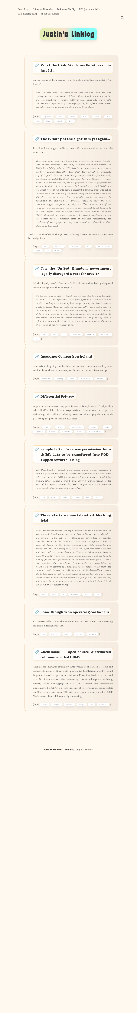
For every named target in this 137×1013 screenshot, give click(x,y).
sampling (54, 582)
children (80, 669)
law (62, 455)
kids (91, 669)
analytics (65, 957)
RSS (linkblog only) (27, 13)
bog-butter (49, 138)
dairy (72, 143)
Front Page (23, 9)
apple (49, 577)
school (101, 669)
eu (54, 460)
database (80, 957)
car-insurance (89, 513)
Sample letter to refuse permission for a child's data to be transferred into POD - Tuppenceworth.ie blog (76, 607)
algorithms (60, 330)
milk (106, 138)
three (57, 809)
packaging (95, 862)
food (85, 138)
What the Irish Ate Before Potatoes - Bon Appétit (76, 69)
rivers (59, 335)
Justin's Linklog (69, 34)
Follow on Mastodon (43, 9)
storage (94, 957)
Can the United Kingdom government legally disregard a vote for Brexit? (76, 360)
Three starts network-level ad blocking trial (76, 692)
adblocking (78, 809)
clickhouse (41, 962)
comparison (49, 513)
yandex (50, 957)
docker (70, 862)
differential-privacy (97, 582)
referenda (105, 455)
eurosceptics (42, 460)
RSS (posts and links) (89, 9)
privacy (61, 577)
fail (88, 330)
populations (68, 582)
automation (75, 330)
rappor (106, 577)
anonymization (77, 577)
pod (46, 669)
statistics (81, 582)
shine (47, 809)
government (88, 455)
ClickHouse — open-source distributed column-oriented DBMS (76, 885)
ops (46, 862)
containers (58, 862)
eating (96, 138)
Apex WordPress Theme (57, 1008)
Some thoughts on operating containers (76, 832)
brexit (50, 455)
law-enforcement (102, 330)
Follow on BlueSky (66, 9)
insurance (103, 513)
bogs (62, 138)
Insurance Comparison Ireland (70, 480)
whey (50, 143)
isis (48, 330)
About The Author (50, 13)
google (93, 577)
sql (107, 957)
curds (40, 143)
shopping (63, 513)
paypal (40, 335)
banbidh (61, 143)
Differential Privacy (61, 533)
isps (101, 809)
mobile (90, 809)
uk (50, 335)
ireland (74, 138)
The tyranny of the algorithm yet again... (76, 166)
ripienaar (82, 862)
